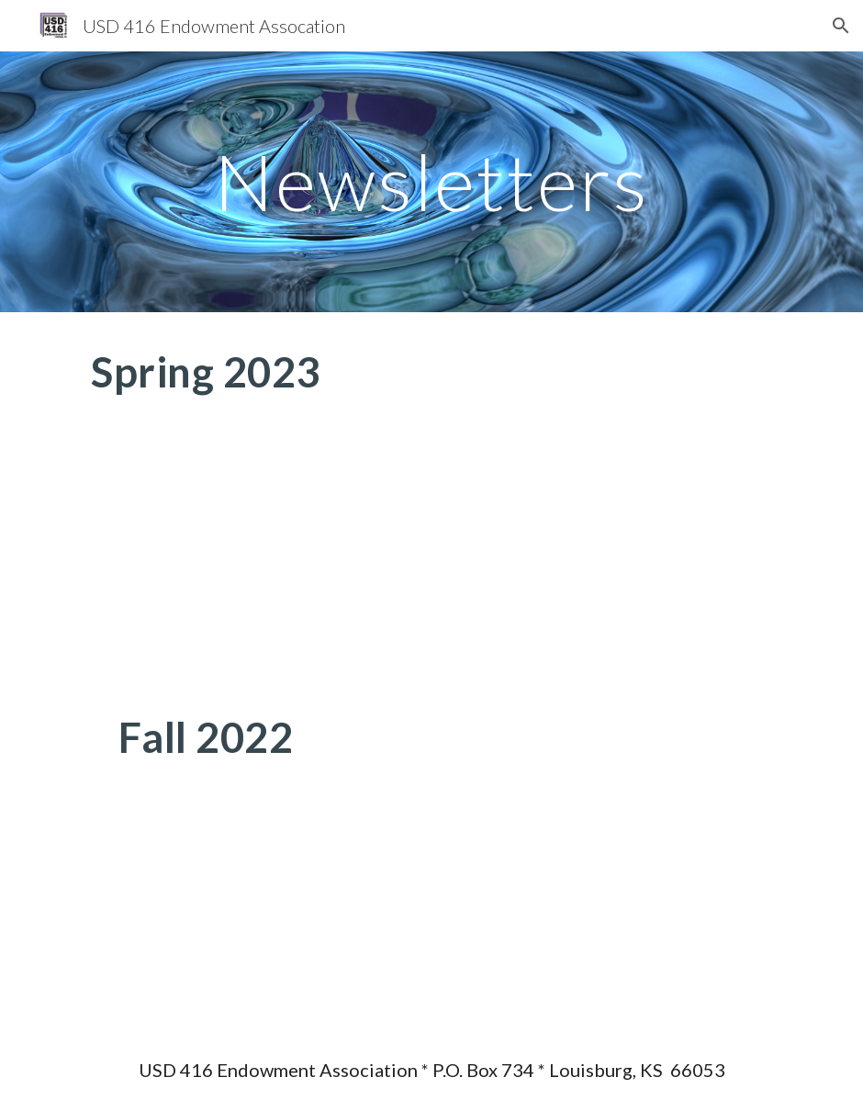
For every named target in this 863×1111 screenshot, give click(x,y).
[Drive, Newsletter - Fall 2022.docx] (592, 854)
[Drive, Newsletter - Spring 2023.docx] (592, 495)
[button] (841, 26)
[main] (431, 181)
